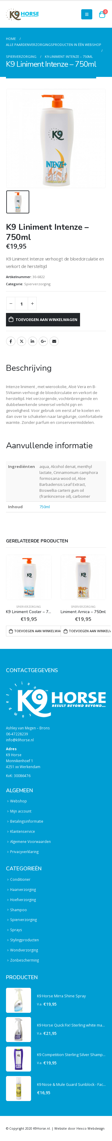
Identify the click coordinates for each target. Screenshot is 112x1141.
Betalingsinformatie (26, 821)
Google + (43, 341)
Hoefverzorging (23, 899)
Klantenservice (22, 831)
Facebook (11, 341)
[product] (28, 577)
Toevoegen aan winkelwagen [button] (39, 631)
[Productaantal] (21, 303)
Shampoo (18, 909)
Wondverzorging (24, 950)
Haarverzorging (23, 889)
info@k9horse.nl (20, 739)
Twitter (21, 341)
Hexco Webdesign (90, 1128)
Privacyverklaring (24, 851)
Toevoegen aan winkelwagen (46, 319)
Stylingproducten (24, 939)
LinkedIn (32, 341)
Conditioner (20, 879)
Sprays (16, 929)
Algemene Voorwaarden (30, 841)
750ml (44, 506)
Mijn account (20, 811)
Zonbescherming (24, 960)
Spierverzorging (37, 284)
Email (54, 341)
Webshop (18, 801)
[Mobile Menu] (86, 14)
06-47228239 (17, 733)
